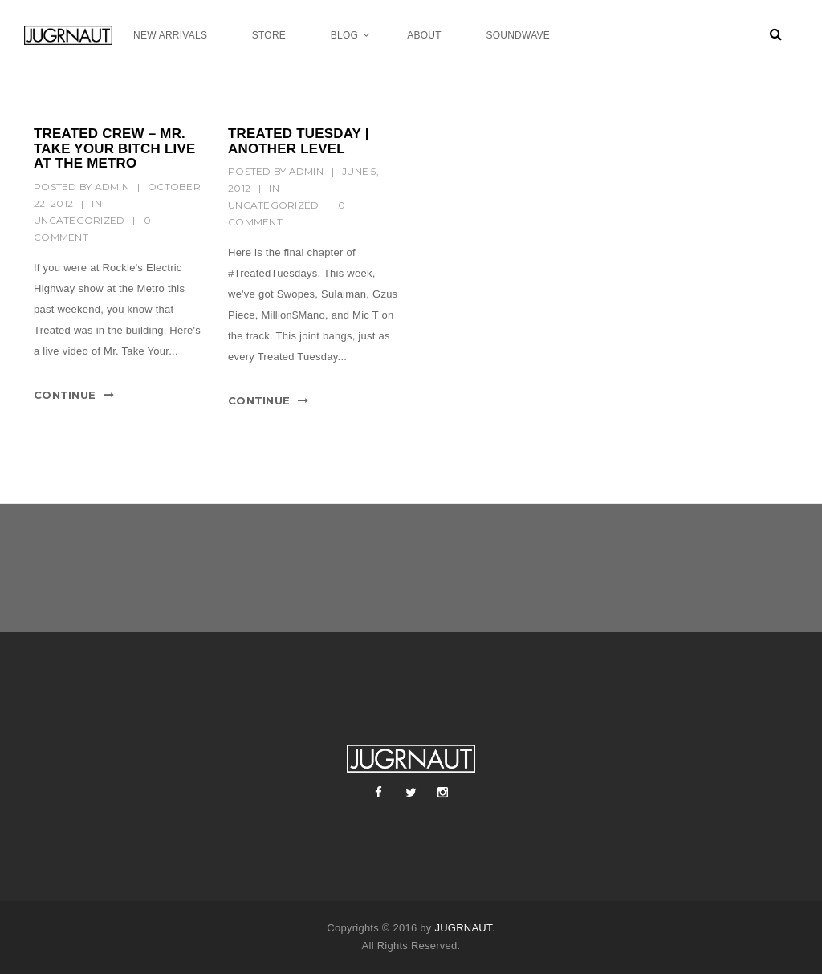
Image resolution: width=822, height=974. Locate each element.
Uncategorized (79, 220)
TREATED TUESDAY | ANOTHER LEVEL (298, 141)
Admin (112, 187)
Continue (65, 394)
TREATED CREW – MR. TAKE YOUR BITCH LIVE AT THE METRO (114, 148)
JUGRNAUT (462, 928)
